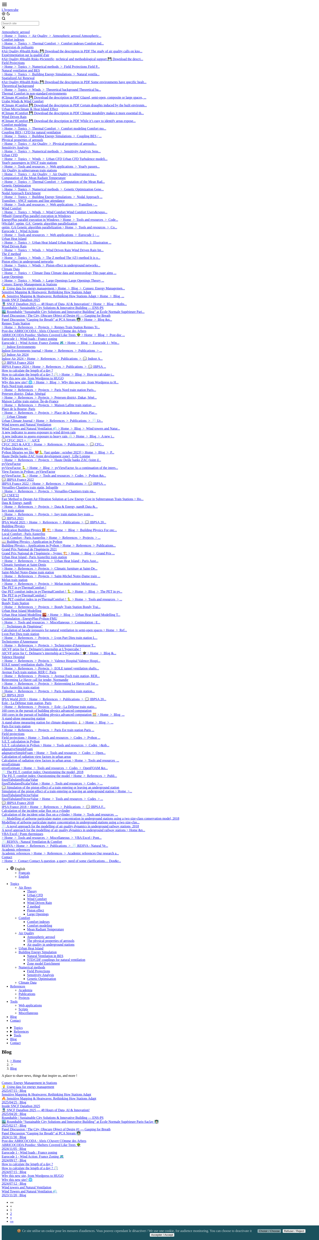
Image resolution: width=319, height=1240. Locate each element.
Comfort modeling (39, 925)
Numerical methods (32, 967)
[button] (12, 1202)
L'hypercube (10, 10)
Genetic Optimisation (41, 979)
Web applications (30, 1005)
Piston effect (35, 910)
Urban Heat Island (31, 948)
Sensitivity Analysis (40, 975)
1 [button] (11, 1210)
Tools (14, 1001)
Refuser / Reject (294, 1231)
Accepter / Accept (162, 1234)
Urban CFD (35, 895)
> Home (15, 1061)
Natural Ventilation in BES (45, 956)
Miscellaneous (28, 1013)
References (17, 986)
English (24, 876)
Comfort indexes (38, 922)
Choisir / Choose (269, 1231)
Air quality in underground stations (51, 944)
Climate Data (28, 982)
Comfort (24, 918)
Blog (13, 1017)
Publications (27, 994)
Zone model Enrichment (43, 963)
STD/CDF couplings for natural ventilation (56, 960)
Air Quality (26, 933)
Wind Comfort (37, 899)
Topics (14, 884)
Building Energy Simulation (38, 952)
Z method (33, 906)
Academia (25, 990)
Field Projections (38, 971)
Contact (15, 1020)
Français (24, 873)
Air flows (25, 887)
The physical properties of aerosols (50, 941)
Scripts (23, 1009)
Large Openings (38, 914)
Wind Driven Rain (39, 903)
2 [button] (11, 1214)
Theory (32, 891)
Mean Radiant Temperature (45, 929)
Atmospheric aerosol (41, 937)
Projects (24, 998)
